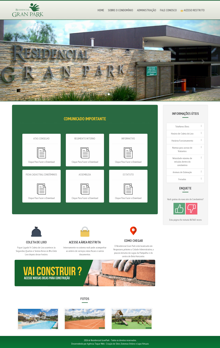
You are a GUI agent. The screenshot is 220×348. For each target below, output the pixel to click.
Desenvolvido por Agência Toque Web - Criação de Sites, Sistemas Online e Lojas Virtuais (110, 343)
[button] (16, 60)
